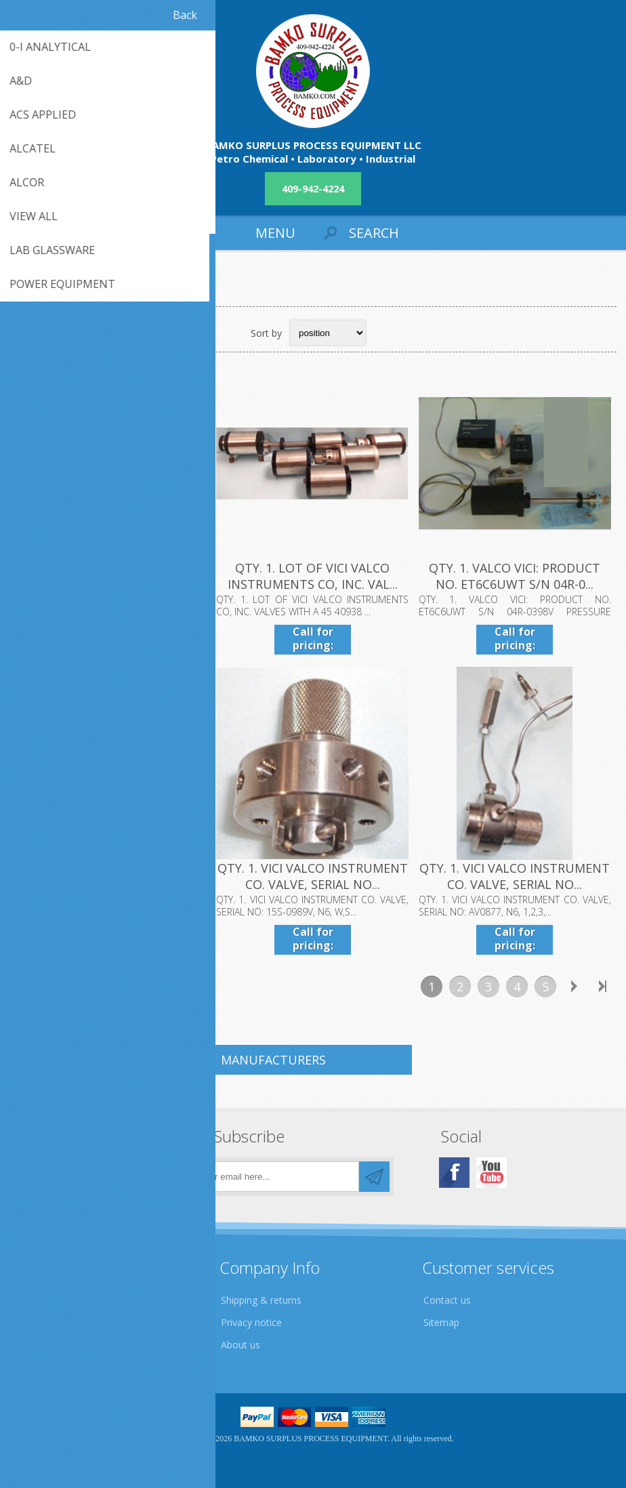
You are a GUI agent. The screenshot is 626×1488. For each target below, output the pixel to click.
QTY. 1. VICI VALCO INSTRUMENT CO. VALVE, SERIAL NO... (312, 877)
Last (602, 987)
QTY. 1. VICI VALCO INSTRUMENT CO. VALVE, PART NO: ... (111, 877)
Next (574, 987)
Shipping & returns (261, 1300)
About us (240, 1344)
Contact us (447, 1300)
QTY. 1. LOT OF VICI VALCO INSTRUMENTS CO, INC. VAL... (313, 576)
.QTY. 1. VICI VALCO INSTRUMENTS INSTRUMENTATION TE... (111, 584)
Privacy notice (251, 1322)
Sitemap (441, 1322)
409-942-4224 (313, 188)
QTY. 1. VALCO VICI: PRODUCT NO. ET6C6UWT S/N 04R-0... (515, 576)
